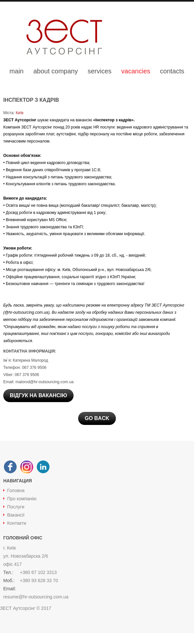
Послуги (15, 506)
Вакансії (15, 515)
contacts (172, 71)
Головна (15, 490)
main (16, 71)
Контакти (16, 523)
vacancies (135, 71)
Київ (19, 113)
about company (55, 71)
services (99, 71)
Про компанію (21, 498)
